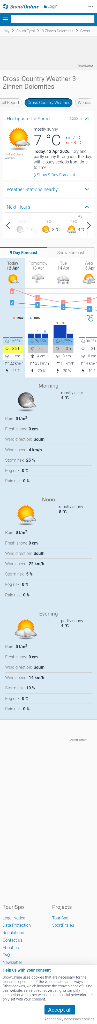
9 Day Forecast (24, 252)
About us (11, 947)
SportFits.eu (63, 925)
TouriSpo (60, 918)
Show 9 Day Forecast (56, 175)
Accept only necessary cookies (69, 1019)
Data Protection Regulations (17, 929)
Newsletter (12, 962)
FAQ (6, 955)
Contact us (12, 940)
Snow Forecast (70, 252)
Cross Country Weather (48, 102)
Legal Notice (14, 918)
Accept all (60, 1010)
